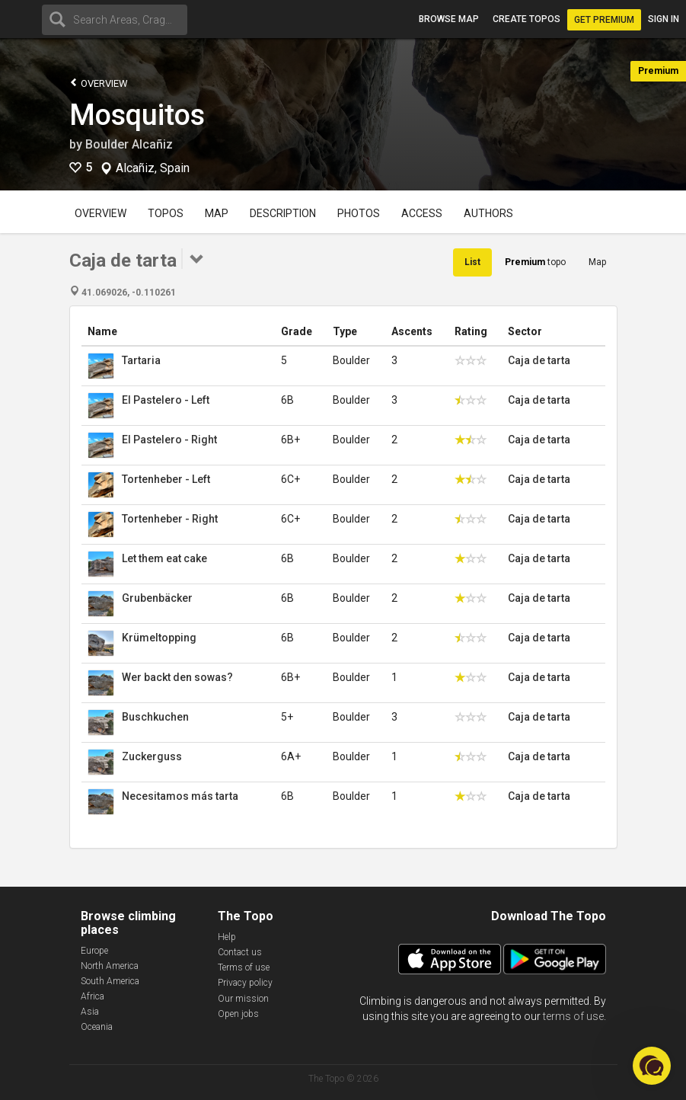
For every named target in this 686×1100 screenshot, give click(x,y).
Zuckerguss (152, 756)
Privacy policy (245, 982)
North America (110, 966)
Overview (98, 82)
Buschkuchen (155, 717)
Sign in (663, 19)
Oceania (97, 1027)
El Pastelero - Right (169, 439)
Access (421, 213)
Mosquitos (137, 115)
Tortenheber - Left (166, 479)
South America (110, 981)
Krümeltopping (159, 638)
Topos (165, 213)
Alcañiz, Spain (153, 168)
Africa (92, 996)
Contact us (240, 952)
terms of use (573, 1016)
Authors (488, 213)
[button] (652, 1066)
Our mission (243, 998)
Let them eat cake (164, 558)
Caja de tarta (539, 360)
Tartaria (141, 360)
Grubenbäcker (157, 598)
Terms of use (244, 967)
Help (227, 937)
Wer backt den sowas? (177, 677)
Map (216, 213)
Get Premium (604, 19)
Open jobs (238, 1014)
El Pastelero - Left (165, 400)
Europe (94, 950)
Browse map (449, 19)
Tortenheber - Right (170, 519)
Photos (358, 213)
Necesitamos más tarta (180, 796)
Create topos (526, 19)
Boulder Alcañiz (129, 144)
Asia (90, 1011)
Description (283, 213)
